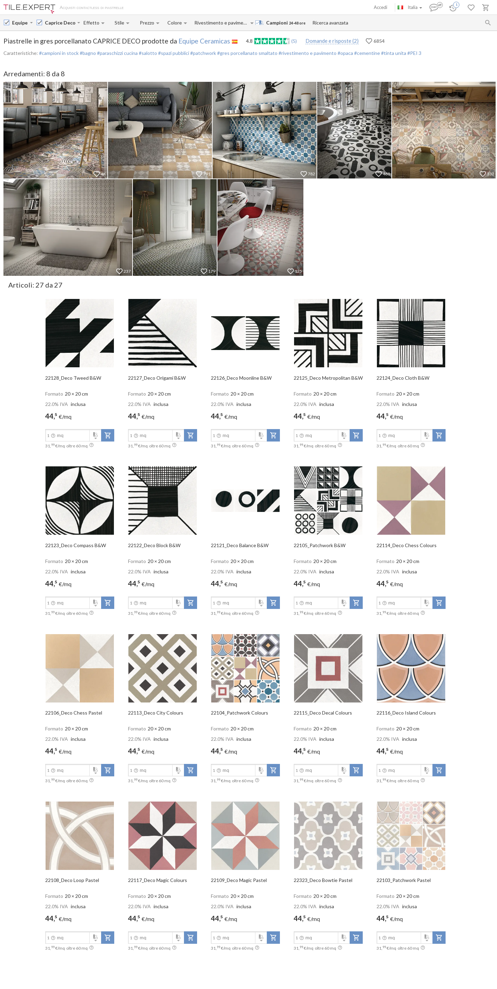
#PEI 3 (413, 53)
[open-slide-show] (79, 332)
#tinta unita (393, 53)
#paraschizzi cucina (117, 53)
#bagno (87, 53)
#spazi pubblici (173, 53)
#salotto (147, 53)
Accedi (380, 7)
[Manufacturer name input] (20, 23)
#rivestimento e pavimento (307, 53)
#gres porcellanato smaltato (246, 53)
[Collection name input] (60, 23)
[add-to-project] (107, 435)
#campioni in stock (59, 53)
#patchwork (202, 53)
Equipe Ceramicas (204, 41)
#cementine (366, 53)
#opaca (345, 53)
